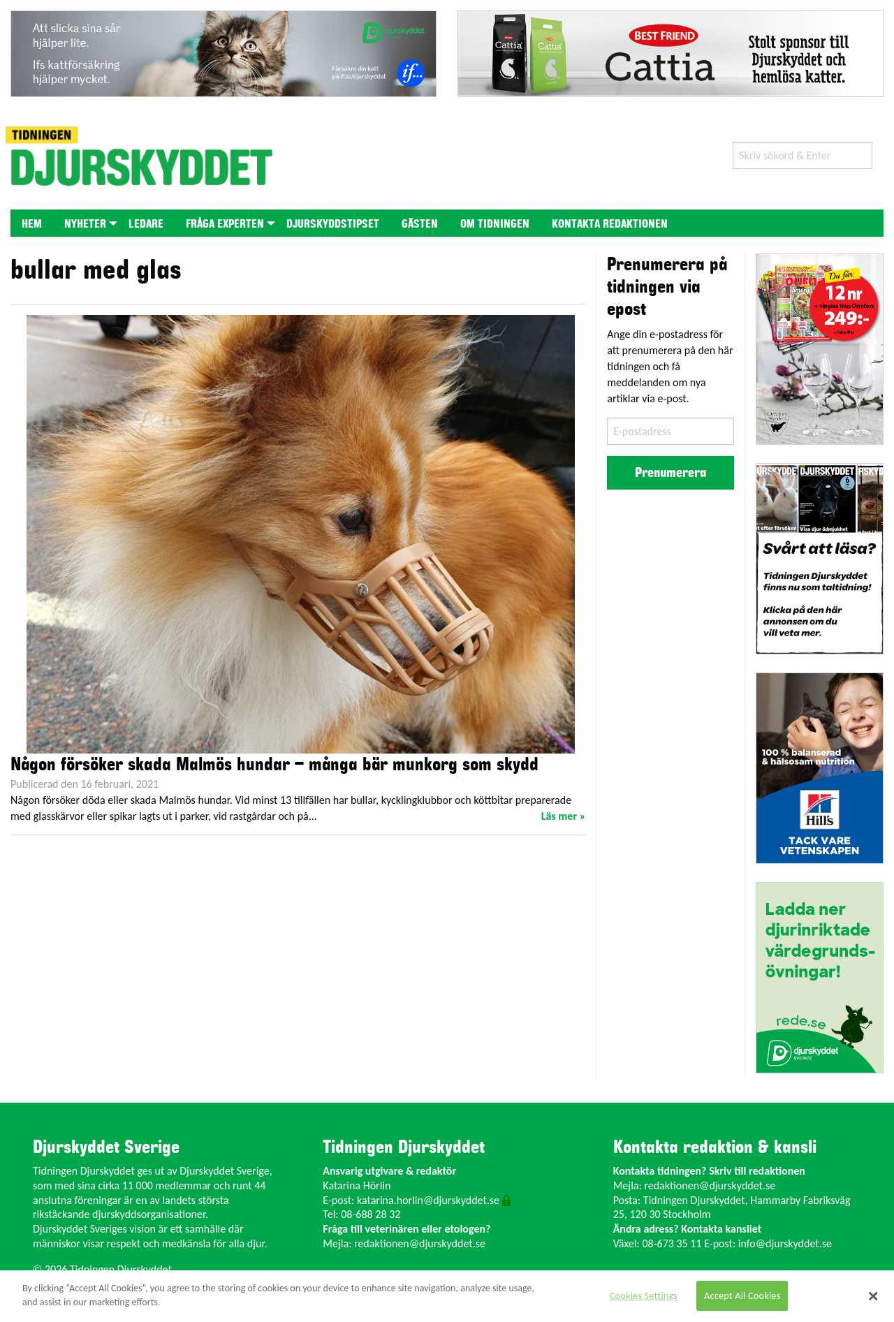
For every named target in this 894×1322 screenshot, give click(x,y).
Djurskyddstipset (332, 224)
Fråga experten (225, 224)
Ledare (146, 224)
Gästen (420, 224)
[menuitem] (31, 223)
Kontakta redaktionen (610, 224)
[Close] (873, 1296)
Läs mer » (563, 816)
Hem (32, 224)
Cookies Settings (643, 1295)
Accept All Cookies (742, 1295)
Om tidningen (494, 224)
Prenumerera (670, 472)
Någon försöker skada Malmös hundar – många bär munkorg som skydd (274, 764)
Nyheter (85, 224)
